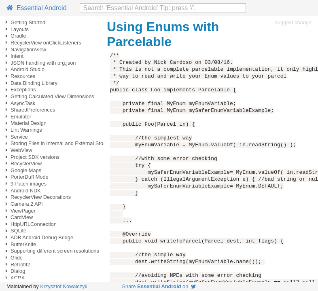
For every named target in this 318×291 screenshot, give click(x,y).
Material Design (29, 123)
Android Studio (28, 69)
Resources (23, 76)
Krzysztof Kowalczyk (63, 286)
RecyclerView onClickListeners (46, 43)
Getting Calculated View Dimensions (52, 96)
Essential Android (36, 7)
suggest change (293, 22)
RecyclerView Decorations (41, 197)
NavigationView (28, 49)
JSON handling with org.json (43, 63)
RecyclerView (26, 163)
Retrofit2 (20, 264)
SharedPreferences (33, 110)
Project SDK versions (35, 157)
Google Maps (26, 170)
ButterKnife (23, 244)
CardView (22, 217)
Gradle (18, 36)
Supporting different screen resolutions (55, 251)
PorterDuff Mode (30, 177)
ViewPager (23, 211)
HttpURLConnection (34, 224)
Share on (159, 286)
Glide (17, 258)
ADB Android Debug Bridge (42, 237)
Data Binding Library (34, 83)
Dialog (18, 271)
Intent (17, 56)
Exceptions (23, 89)
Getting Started (28, 22)
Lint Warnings (26, 130)
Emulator (21, 117)
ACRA (18, 278)
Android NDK (26, 191)
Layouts (20, 29)
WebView (21, 150)
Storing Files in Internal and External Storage (62, 143)
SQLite (18, 231)
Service (19, 137)
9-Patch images (29, 184)
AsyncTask (23, 103)
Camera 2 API (27, 204)
